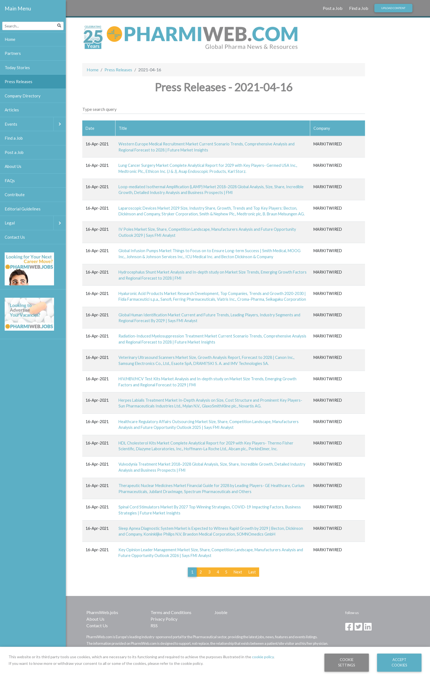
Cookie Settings (346, 662)
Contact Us (97, 625)
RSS (154, 625)
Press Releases (118, 69)
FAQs (10, 180)
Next (238, 572)
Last (252, 572)
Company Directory (23, 95)
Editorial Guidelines (23, 208)
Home (92, 69)
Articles (12, 109)
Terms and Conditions (171, 612)
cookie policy (263, 656)
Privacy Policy (164, 618)
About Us (95, 618)
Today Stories (17, 67)
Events (35, 124)
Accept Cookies (399, 662)
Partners (13, 53)
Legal (35, 223)
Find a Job (358, 8)
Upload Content (393, 8)
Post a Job (333, 8)
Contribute (15, 194)
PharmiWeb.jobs (102, 612)
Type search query (99, 109)
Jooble (220, 612)
